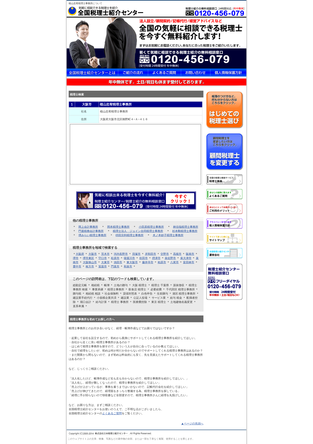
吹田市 (143, 258)
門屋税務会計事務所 (91, 231)
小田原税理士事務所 (151, 226)
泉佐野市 (170, 258)
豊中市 (77, 266)
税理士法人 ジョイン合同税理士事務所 (138, 231)
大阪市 (92, 253)
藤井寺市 (147, 262)
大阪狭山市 (90, 262)
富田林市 (188, 262)
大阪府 (80, 253)
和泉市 (128, 266)
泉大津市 (185, 258)
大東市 (105, 262)
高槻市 (177, 253)
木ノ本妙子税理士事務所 (168, 235)
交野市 (164, 253)
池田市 (118, 262)
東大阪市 (132, 262)
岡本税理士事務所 (118, 226)
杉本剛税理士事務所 (184, 231)
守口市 (102, 258)
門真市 (115, 266)
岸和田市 (150, 253)
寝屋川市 (129, 258)
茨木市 (105, 253)
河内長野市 (121, 253)
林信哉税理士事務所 (185, 226)
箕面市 (102, 266)
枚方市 (90, 266)
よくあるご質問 (112, 413)
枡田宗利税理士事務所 (130, 235)
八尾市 (174, 262)
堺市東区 (88, 258)
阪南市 (190, 253)
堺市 (75, 258)
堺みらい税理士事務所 (92, 235)
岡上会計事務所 (88, 226)
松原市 (115, 258)
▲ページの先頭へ (192, 423)
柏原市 (162, 262)
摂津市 (156, 258)
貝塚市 (136, 253)
